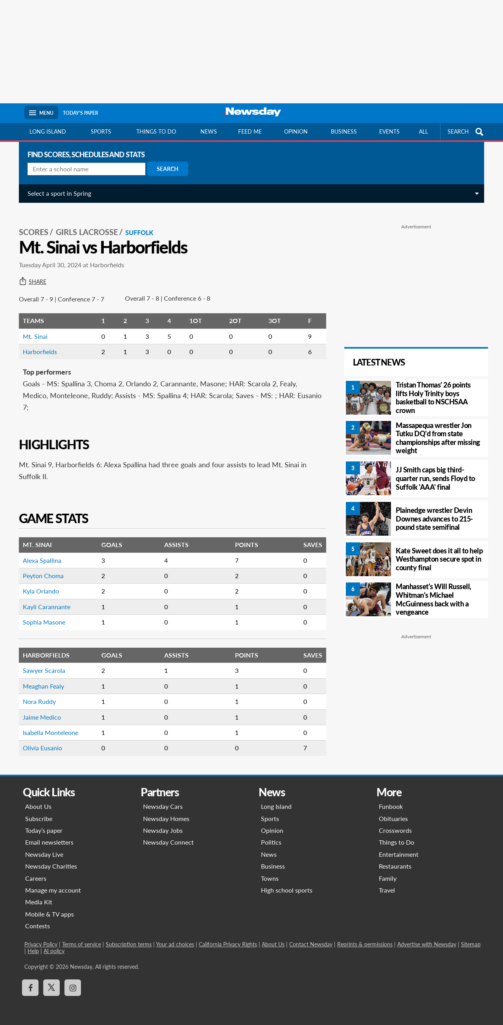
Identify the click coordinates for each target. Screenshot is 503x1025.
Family (388, 878)
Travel (387, 890)
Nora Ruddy (36, 693)
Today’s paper (43, 830)
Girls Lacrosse (84, 224)
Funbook (391, 806)
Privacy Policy (40, 944)
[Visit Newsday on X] (51, 987)
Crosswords (395, 830)
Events (389, 131)
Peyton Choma (40, 567)
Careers (35, 878)
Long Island (47, 131)
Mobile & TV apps (49, 914)
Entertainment (399, 854)
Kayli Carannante (43, 599)
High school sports (286, 890)
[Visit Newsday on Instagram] (72, 987)
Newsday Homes (166, 818)
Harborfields (37, 343)
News (208, 131)
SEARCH (466, 132)
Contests (37, 925)
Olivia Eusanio (39, 740)
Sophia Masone (41, 614)
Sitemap (471, 944)
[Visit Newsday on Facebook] (30, 987)
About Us (38, 806)
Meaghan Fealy (40, 678)
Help (33, 951)
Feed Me (250, 131)
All (423, 131)
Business (344, 131)
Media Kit (38, 902)
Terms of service (81, 944)
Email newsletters (49, 842)
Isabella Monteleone (47, 724)
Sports (101, 131)
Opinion (296, 131)
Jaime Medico (39, 709)
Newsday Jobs (163, 830)
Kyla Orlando (38, 583)
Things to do (156, 131)
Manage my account (53, 890)
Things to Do (396, 842)
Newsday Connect (168, 842)
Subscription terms (129, 944)
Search (164, 168)
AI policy (54, 951)
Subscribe (38, 818)
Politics (271, 842)
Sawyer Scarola (41, 662)
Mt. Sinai (32, 328)
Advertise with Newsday (426, 944)
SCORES (30, 224)
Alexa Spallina (39, 552)
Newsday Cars (163, 806)
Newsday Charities (51, 866)
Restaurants (395, 866)
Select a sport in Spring (56, 193)
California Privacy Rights (228, 944)
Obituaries (393, 818)
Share (29, 274)
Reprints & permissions (365, 944)
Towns (270, 878)
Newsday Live (44, 854)
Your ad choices (175, 944)
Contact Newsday (310, 944)
